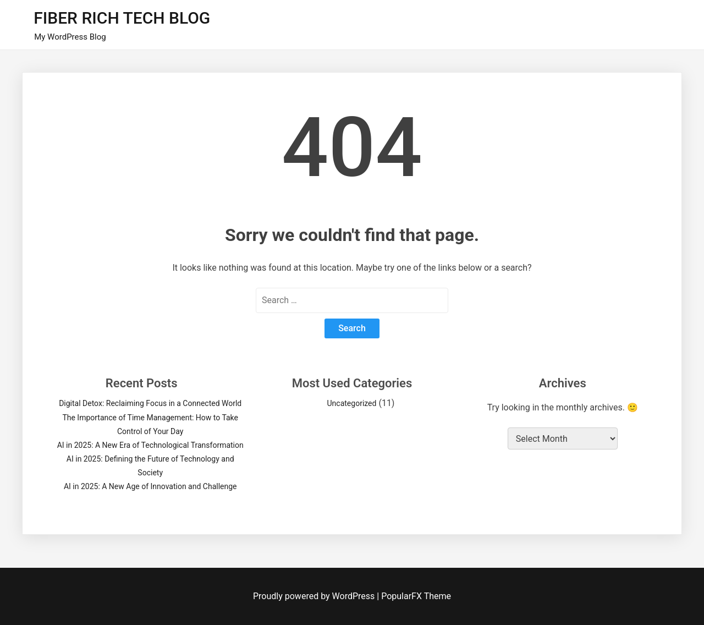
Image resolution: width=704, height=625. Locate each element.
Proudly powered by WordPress (315, 596)
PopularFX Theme (416, 596)
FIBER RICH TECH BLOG (122, 18)
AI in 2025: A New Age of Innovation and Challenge (150, 486)
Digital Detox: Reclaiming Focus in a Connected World (150, 403)
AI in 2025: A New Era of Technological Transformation (150, 445)
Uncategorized (352, 403)
